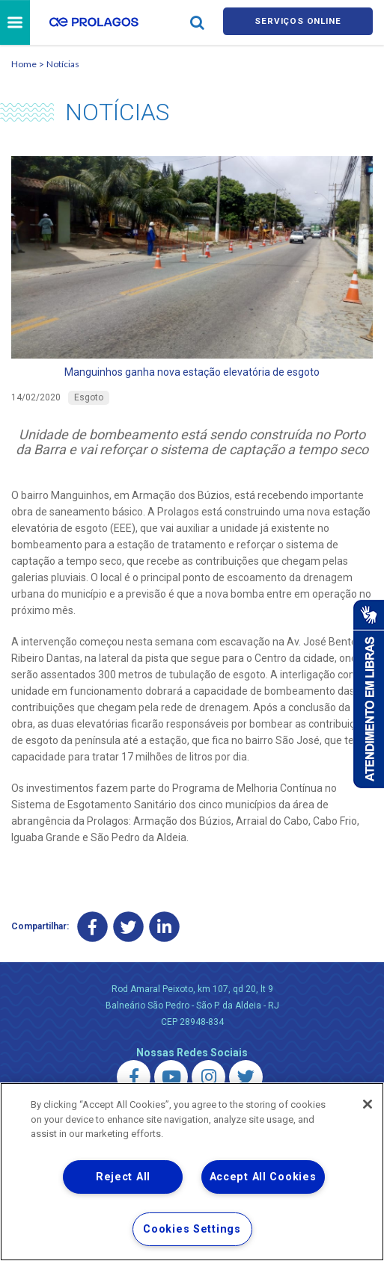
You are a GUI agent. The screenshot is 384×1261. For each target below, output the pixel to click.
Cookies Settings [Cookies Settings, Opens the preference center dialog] (192, 1229)
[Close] (367, 1104)
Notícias (62, 66)
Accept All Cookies (263, 1177)
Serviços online (298, 23)
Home (24, 66)
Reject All (123, 1177)
